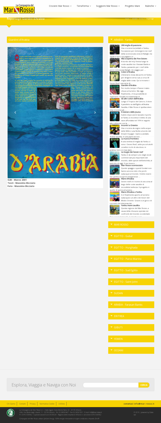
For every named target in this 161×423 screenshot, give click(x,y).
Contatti (22, 403)
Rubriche (150, 5)
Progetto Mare (132, 5)
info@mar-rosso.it (144, 403)
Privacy (33, 403)
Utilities (61, 403)
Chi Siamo (11, 403)
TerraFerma (84, 5)
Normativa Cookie (47, 403)
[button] (15, 112)
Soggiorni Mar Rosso (108, 5)
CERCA (143, 383)
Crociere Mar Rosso (60, 5)
